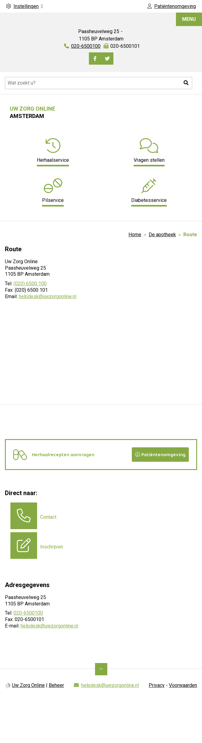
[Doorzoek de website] (98, 83)
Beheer (56, 685)
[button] (186, 83)
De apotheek (162, 234)
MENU (189, 19)
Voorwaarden (183, 685)
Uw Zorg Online (28, 685)
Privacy (157, 685)
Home (134, 234)
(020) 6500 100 (30, 283)
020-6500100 (28, 613)
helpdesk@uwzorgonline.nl (47, 296)
